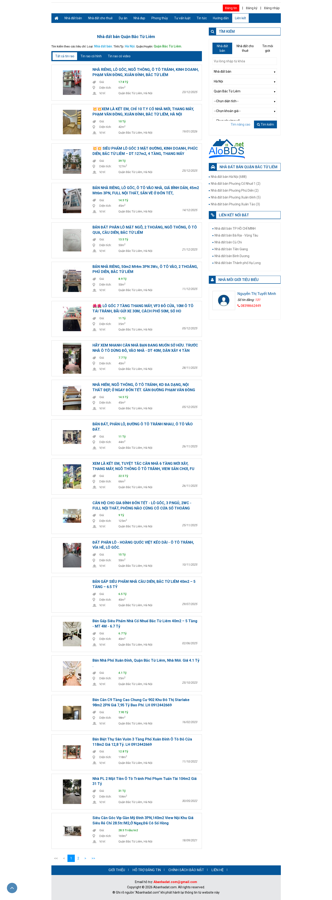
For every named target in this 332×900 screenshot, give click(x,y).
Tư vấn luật (182, 18)
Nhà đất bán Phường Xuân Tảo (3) (235, 204)
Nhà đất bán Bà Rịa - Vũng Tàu (236, 235)
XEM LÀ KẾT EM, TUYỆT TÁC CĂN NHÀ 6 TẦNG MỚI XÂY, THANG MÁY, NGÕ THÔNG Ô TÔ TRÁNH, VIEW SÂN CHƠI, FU (143, 466)
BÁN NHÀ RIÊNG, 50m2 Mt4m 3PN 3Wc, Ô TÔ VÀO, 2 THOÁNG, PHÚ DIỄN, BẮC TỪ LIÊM (145, 269)
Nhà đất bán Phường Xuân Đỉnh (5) (236, 197)
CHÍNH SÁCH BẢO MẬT (186, 870)
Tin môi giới (267, 48)
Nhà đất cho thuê (100, 18)
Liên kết (240, 18)
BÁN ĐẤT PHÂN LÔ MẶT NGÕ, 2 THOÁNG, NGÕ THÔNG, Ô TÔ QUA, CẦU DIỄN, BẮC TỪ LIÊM (144, 230)
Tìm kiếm (265, 124)
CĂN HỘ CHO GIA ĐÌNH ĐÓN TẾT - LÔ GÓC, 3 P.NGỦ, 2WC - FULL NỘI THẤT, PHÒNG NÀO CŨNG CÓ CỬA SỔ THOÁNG (141, 505)
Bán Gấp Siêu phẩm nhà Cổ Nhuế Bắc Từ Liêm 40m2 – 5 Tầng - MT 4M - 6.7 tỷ (144, 623)
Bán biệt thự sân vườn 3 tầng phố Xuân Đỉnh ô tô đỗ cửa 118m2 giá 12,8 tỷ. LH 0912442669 (142, 742)
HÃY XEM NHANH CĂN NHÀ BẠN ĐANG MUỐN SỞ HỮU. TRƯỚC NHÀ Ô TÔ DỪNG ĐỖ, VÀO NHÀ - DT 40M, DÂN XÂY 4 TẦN (145, 348)
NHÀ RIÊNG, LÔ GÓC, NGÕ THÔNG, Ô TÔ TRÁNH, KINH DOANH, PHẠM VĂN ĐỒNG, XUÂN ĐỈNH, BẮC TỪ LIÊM (145, 72)
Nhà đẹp (139, 18)
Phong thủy (159, 18)
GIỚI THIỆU (117, 870)
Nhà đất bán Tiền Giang (231, 249)
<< (56, 858)
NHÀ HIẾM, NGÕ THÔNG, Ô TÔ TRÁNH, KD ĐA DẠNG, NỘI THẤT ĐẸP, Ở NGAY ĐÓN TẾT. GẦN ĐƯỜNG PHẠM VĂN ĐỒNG (143, 387)
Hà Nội (130, 46)
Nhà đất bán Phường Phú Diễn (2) (235, 190)
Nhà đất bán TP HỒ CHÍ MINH (235, 228)
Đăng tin (231, 8)
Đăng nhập (272, 8)
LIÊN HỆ (218, 870)
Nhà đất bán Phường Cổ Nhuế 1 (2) (235, 183)
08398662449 (249, 306)
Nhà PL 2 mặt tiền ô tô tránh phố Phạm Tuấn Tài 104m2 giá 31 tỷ (144, 781)
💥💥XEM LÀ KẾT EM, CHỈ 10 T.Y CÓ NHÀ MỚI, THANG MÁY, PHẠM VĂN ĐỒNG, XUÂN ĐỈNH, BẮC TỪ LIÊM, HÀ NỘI (143, 111)
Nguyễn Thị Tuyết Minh (256, 293)
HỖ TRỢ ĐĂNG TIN (147, 870)
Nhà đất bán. (103, 46)
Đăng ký (251, 8)
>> (93, 858)
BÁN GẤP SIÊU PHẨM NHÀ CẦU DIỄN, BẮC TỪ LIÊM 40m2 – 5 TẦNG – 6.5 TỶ (143, 584)
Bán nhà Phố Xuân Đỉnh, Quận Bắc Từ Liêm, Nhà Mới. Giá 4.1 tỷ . (145, 663)
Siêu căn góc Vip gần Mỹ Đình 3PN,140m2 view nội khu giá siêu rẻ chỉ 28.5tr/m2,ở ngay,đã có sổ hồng (142, 820)
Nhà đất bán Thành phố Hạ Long (238, 263)
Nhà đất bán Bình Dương (232, 256)
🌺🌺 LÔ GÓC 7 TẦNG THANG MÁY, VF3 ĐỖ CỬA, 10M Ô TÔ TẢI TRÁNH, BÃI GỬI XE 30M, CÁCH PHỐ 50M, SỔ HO (142, 308)
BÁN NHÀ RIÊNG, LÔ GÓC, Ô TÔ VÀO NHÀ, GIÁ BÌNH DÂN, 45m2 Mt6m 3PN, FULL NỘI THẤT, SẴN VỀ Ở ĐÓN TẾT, (145, 190)
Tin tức (202, 18)
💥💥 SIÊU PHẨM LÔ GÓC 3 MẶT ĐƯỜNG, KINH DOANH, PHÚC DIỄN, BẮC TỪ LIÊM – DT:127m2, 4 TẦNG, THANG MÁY (145, 151)
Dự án (123, 18)
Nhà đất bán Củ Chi (228, 242)
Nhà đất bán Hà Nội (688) (229, 177)
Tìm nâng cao (240, 124)
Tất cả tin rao (64, 56)
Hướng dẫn (221, 18)
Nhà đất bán (73, 18)
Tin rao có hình (91, 56)
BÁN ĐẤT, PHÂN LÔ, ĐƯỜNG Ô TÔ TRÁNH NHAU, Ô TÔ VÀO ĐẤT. (142, 427)
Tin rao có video (119, 56)
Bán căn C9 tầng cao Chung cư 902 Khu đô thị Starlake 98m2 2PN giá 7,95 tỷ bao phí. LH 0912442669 (141, 702)
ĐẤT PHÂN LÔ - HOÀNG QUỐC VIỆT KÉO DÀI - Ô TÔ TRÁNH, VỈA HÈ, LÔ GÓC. (143, 545)
